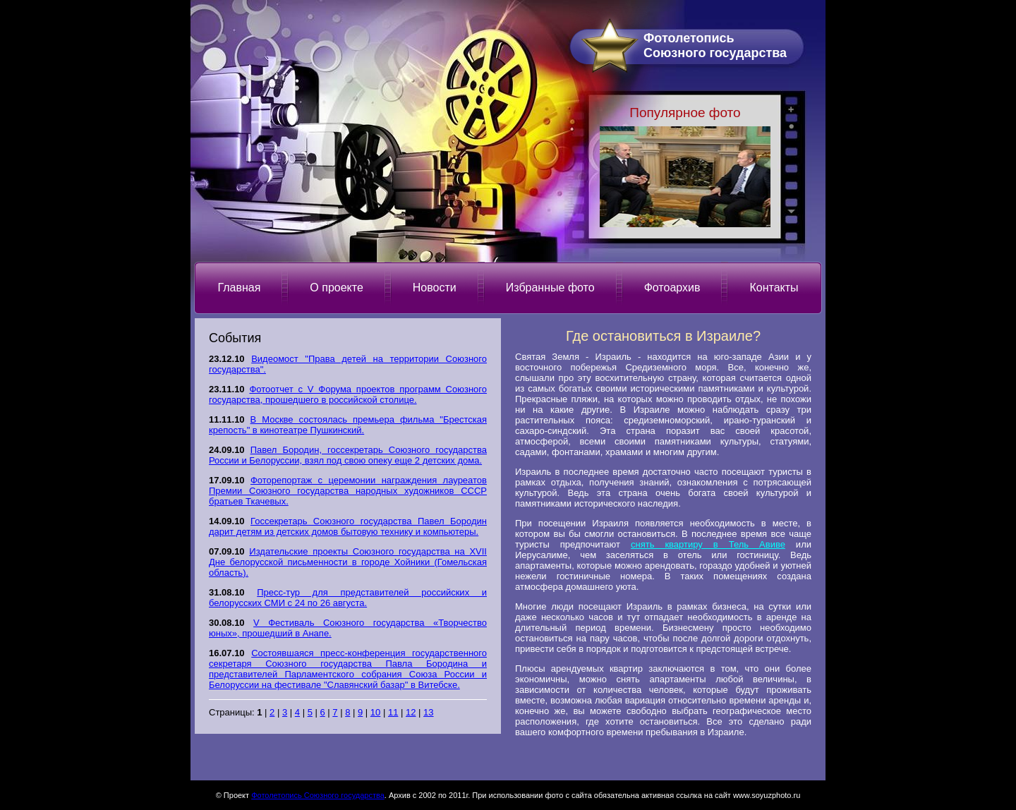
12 (411, 712)
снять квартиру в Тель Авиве (708, 544)
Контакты (773, 288)
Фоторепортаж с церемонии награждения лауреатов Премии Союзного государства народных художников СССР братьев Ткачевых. (348, 491)
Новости (434, 288)
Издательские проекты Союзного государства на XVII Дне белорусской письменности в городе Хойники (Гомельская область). (348, 562)
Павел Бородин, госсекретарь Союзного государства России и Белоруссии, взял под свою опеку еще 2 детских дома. (348, 455)
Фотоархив (672, 288)
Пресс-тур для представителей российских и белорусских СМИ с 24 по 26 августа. (348, 597)
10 (375, 712)
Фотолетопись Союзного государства (318, 795)
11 (393, 712)
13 (428, 712)
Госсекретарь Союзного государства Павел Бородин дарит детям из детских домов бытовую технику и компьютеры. (348, 526)
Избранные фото (550, 288)
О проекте (336, 288)
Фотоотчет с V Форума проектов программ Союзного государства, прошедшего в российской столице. (348, 394)
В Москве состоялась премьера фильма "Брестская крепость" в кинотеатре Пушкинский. (348, 424)
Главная (238, 288)
